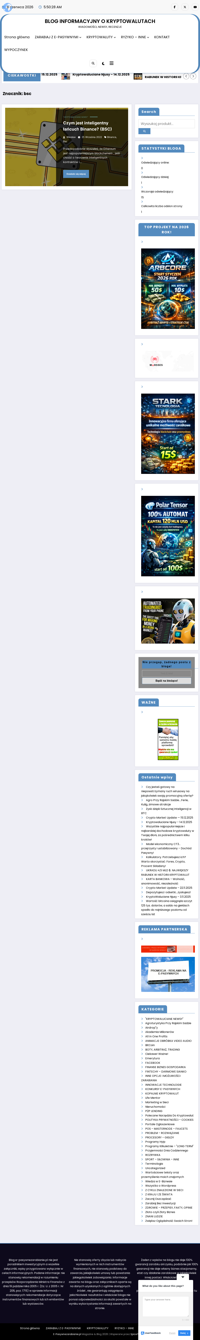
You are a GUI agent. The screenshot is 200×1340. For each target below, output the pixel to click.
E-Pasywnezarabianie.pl (67, 1334)
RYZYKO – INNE (135, 37)
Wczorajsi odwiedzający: (157, 192)
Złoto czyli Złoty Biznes (160, 1212)
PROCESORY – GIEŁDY (159, 1137)
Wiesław (71, 137)
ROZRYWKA (152, 1155)
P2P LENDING (153, 1111)
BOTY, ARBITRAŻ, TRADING (162, 1050)
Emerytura (152, 1058)
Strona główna (17, 37)
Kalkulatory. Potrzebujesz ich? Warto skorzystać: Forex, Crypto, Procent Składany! (163, 861)
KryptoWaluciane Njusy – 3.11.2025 (168, 897)
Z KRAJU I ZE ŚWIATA (159, 1194)
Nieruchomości (155, 1107)
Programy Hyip (155, 1142)
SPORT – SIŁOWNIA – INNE (162, 1159)
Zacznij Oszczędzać (158, 1199)
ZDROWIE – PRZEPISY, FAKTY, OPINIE (168, 1208)
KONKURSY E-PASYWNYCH (162, 1089)
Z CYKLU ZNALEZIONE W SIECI (164, 1190)
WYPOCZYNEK (16, 49)
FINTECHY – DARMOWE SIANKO (165, 1072)
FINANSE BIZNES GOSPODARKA (165, 1067)
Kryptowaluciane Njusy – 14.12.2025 (103, 74)
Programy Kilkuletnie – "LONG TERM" (169, 1146)
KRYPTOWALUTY (101, 37)
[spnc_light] (103, 63)
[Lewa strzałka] (186, 76)
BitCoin (150, 1045)
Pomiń (172, 1333)
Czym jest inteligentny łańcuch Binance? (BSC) (87, 126)
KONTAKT (162, 37)
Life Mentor (152, 1098)
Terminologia (154, 1164)
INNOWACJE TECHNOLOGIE (163, 1085)
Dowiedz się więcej (76, 174)
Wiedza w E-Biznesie (158, 1181)
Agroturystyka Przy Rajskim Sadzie (168, 1023)
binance (111, 137)
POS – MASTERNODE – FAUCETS (166, 1129)
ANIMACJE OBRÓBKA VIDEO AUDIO (168, 1041)
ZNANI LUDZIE (154, 1216)
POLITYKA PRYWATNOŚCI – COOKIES (169, 1120)
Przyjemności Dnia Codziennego (166, 1150)
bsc (65, 141)
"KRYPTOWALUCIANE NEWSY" (75, 117)
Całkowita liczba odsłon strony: (162, 206)
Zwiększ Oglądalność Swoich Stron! (168, 1221)
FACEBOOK (152, 1063)
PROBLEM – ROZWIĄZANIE (162, 1133)
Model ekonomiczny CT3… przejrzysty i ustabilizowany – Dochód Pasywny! (166, 848)
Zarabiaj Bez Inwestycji (160, 1203)
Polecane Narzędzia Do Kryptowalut (169, 1115)
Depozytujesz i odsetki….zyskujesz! (168, 892)
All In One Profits (156, 1036)
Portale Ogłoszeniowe (160, 1124)
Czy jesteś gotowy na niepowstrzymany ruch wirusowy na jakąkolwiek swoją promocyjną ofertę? (167, 791)
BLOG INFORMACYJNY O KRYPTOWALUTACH (100, 21)
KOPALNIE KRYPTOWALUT (162, 1094)
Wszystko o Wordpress (160, 1186)
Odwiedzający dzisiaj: (155, 177)
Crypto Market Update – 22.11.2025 (169, 888)
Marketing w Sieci (157, 1102)
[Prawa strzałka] (193, 76)
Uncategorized (155, 1168)
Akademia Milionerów (159, 1032)
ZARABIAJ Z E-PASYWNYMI (58, 37)
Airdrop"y (151, 1028)
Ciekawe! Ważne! (156, 1054)
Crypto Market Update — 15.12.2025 (169, 818)
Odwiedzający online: (155, 163)
